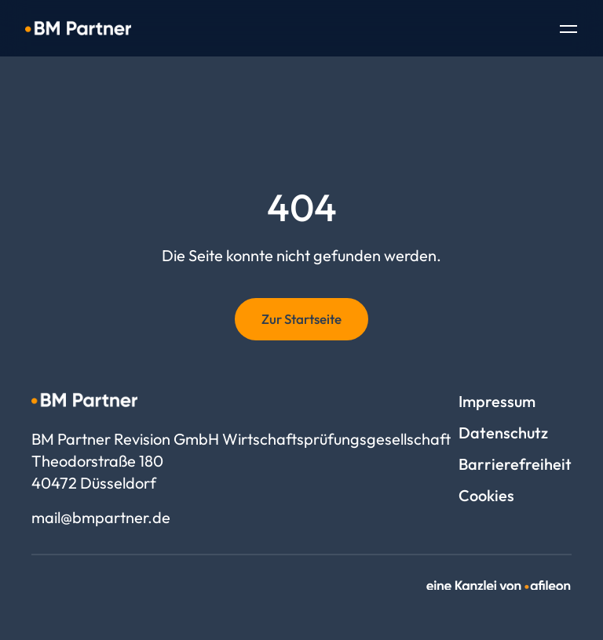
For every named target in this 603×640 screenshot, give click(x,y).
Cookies (486, 495)
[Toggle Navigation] (568, 30)
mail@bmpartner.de (100, 517)
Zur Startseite (301, 319)
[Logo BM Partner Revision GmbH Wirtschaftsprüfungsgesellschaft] (78, 28)
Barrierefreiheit (515, 464)
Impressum (497, 401)
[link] (499, 585)
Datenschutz (503, 432)
